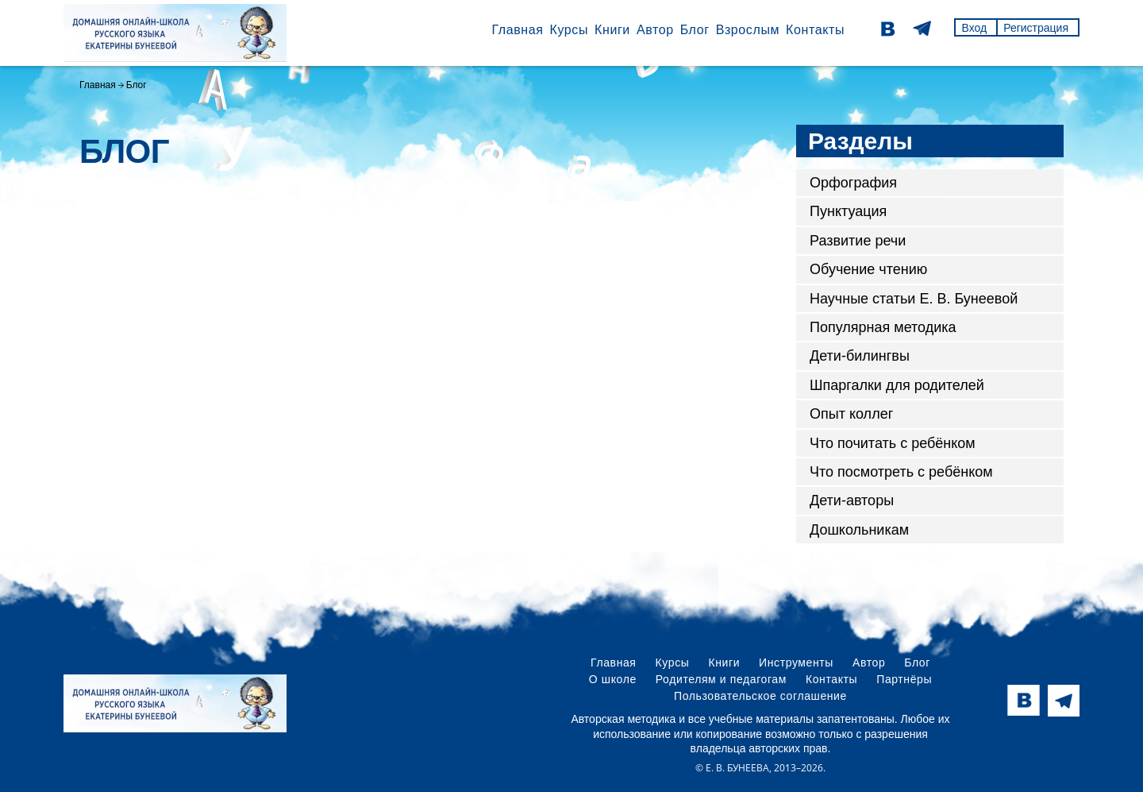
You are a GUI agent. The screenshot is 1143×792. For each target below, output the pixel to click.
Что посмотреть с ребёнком (901, 472)
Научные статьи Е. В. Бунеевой (914, 299)
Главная (517, 30)
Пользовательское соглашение (760, 696)
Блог (695, 30)
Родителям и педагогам (721, 679)
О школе (613, 679)
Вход (974, 27)
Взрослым (747, 30)
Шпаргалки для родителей (897, 385)
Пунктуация (848, 211)
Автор (655, 30)
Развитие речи (858, 241)
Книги (612, 30)
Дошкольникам (859, 530)
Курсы (568, 30)
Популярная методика (883, 327)
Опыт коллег (851, 414)
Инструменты (796, 662)
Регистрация (1035, 27)
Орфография (853, 183)
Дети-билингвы (860, 356)
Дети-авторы (852, 500)
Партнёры (904, 679)
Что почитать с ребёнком (893, 443)
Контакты (815, 30)
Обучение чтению (868, 269)
